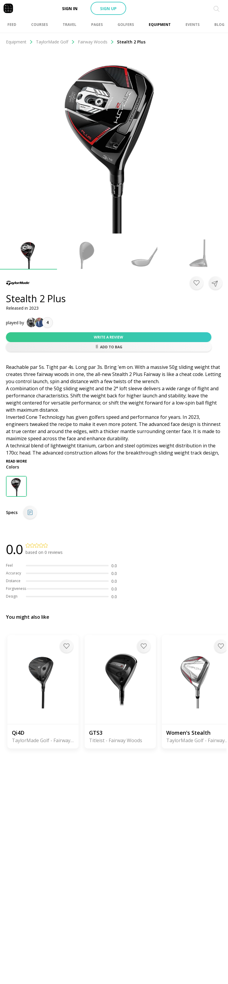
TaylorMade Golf (55, 42)
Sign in (69, 8)
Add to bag (108, 347)
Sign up (108, 8)
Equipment (19, 42)
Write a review (108, 337)
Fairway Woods (96, 42)
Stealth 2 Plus (131, 42)
